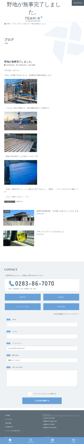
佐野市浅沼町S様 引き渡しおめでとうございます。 (58, 211)
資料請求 (52, 441)
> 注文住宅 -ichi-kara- (49, 418)
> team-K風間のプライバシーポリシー (66, 314)
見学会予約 (31, 441)
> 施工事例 (8, 423)
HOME (10, 441)
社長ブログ (19, 201)
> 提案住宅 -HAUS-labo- (50, 427)
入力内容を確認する (42, 401)
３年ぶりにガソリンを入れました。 (51, 231)
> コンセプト (8, 419)
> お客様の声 (8, 427)
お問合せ (73, 441)
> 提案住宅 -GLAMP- (49, 424)
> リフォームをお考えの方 (12, 430)
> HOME (7, 415)
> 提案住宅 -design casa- (50, 421)
